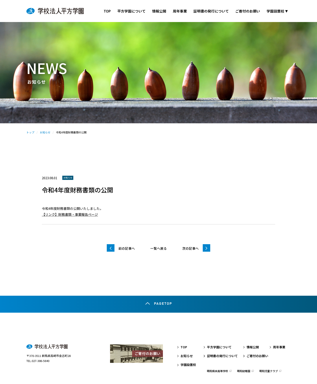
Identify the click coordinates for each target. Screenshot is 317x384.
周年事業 (279, 331)
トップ (30, 132)
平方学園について (219, 331)
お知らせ (45, 132)
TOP (184, 331)
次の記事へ (190, 248)
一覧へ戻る (158, 248)
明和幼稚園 (243, 355)
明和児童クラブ (268, 355)
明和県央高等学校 (217, 355)
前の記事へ (126, 248)
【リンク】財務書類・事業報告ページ (70, 214)
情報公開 (253, 331)
